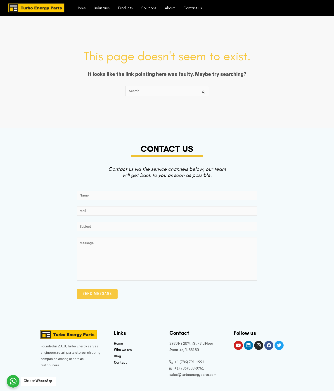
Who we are (123, 350)
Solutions (145, 8)
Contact (120, 363)
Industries (100, 8)
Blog (117, 356)
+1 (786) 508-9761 (186, 368)
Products (123, 8)
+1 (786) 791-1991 (186, 362)
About (166, 8)
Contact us (187, 8)
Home (80, 8)
